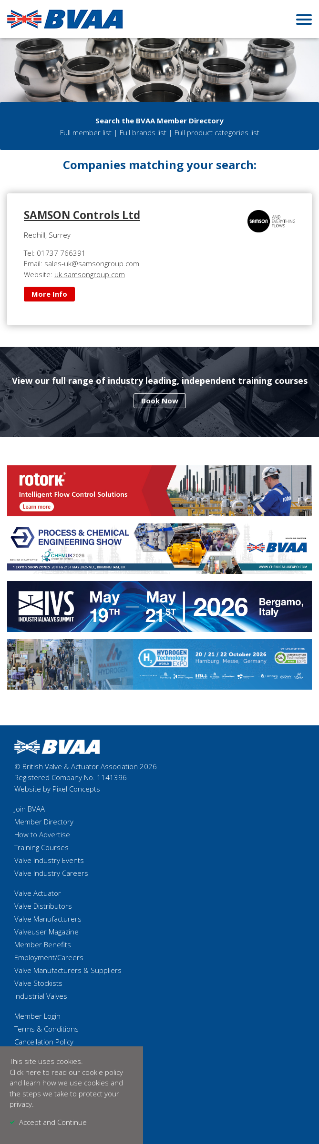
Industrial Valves (40, 996)
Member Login (37, 1016)
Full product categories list (217, 132)
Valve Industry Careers (51, 873)
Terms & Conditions (46, 1029)
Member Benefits (42, 944)
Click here (25, 1072)
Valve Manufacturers (48, 918)
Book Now (159, 400)
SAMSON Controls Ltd (82, 215)
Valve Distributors (43, 906)
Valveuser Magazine (46, 931)
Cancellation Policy (43, 1041)
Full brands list (143, 132)
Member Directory (43, 821)
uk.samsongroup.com (89, 274)
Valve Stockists (38, 983)
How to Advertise (42, 834)
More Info (49, 294)
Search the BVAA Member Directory (159, 120)
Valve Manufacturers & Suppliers (68, 970)
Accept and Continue (53, 1122)
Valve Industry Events (49, 860)
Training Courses (41, 847)
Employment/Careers (48, 957)
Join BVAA (29, 808)
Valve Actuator (37, 893)
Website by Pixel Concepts (57, 788)
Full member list (86, 132)
